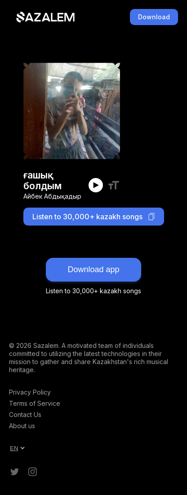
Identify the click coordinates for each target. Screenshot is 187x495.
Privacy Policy (30, 392)
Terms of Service (34, 403)
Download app (93, 269)
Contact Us (25, 414)
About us (22, 426)
